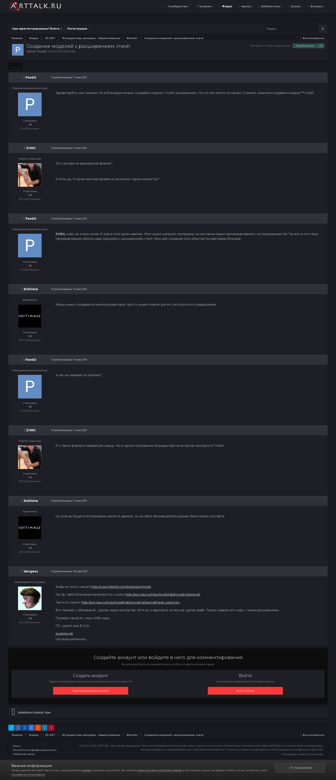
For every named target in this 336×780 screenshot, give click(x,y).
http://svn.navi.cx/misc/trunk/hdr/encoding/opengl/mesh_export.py (130, 602)
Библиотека (271, 6)
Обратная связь (24, 754)
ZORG (31, 148)
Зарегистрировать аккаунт (91, 690)
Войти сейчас (245, 690)
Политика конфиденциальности (35, 749)
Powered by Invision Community (302, 754)
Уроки (296, 6)
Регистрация (77, 28)
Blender (70, 51)
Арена (246, 6)
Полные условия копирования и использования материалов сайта (272, 749)
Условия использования (28, 774)
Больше (317, 6)
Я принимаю (300, 768)
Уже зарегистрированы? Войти (37, 28)
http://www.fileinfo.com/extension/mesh (121, 587)
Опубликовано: (69, 77)
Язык (17, 745)
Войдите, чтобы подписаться (271, 45)
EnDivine (31, 289)
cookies (86, 770)
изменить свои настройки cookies (159, 770)
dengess (31, 571)
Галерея (205, 6)
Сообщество (178, 6)
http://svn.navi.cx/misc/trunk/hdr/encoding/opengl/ (162, 594)
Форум (226, 6)
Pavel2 (41, 51)
